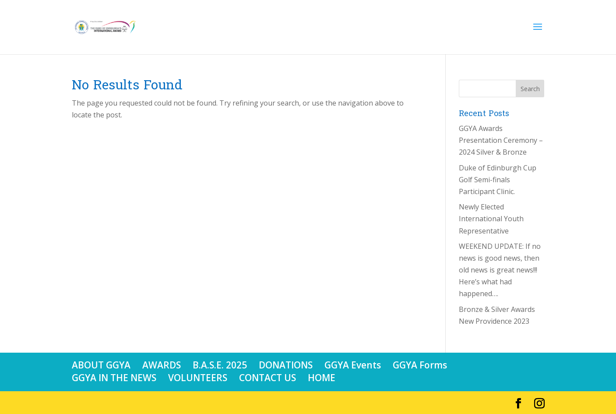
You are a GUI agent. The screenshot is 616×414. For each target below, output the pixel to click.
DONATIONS (286, 365)
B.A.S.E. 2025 (220, 365)
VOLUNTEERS (197, 378)
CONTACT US (267, 378)
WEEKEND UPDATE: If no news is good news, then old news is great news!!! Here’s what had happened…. (500, 270)
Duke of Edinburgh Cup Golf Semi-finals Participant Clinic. (497, 179)
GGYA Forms (420, 365)
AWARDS (161, 365)
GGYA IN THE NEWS (114, 378)
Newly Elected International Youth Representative (491, 218)
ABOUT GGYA (101, 365)
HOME (321, 378)
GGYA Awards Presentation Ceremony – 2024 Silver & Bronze (501, 140)
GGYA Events (352, 365)
